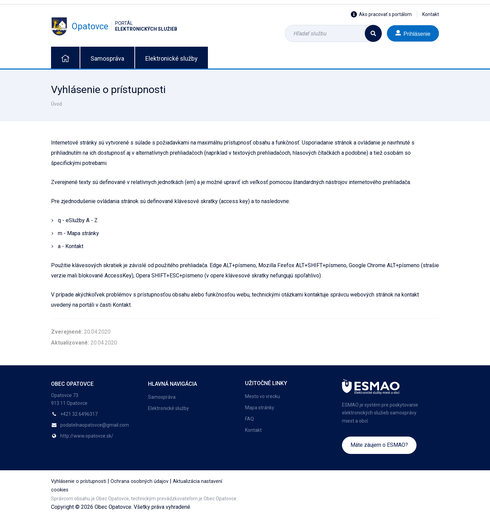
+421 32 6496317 (79, 414)
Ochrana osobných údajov (139, 481)
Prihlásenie (412, 33)
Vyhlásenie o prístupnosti (78, 481)
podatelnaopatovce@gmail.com (94, 425)
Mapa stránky (259, 407)
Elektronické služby (171, 58)
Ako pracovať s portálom (381, 14)
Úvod (56, 104)
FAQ (249, 419)
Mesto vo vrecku (262, 396)
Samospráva (107, 58)
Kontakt (430, 14)
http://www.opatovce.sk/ (86, 436)
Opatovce (114, 26)
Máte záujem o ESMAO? (379, 445)
